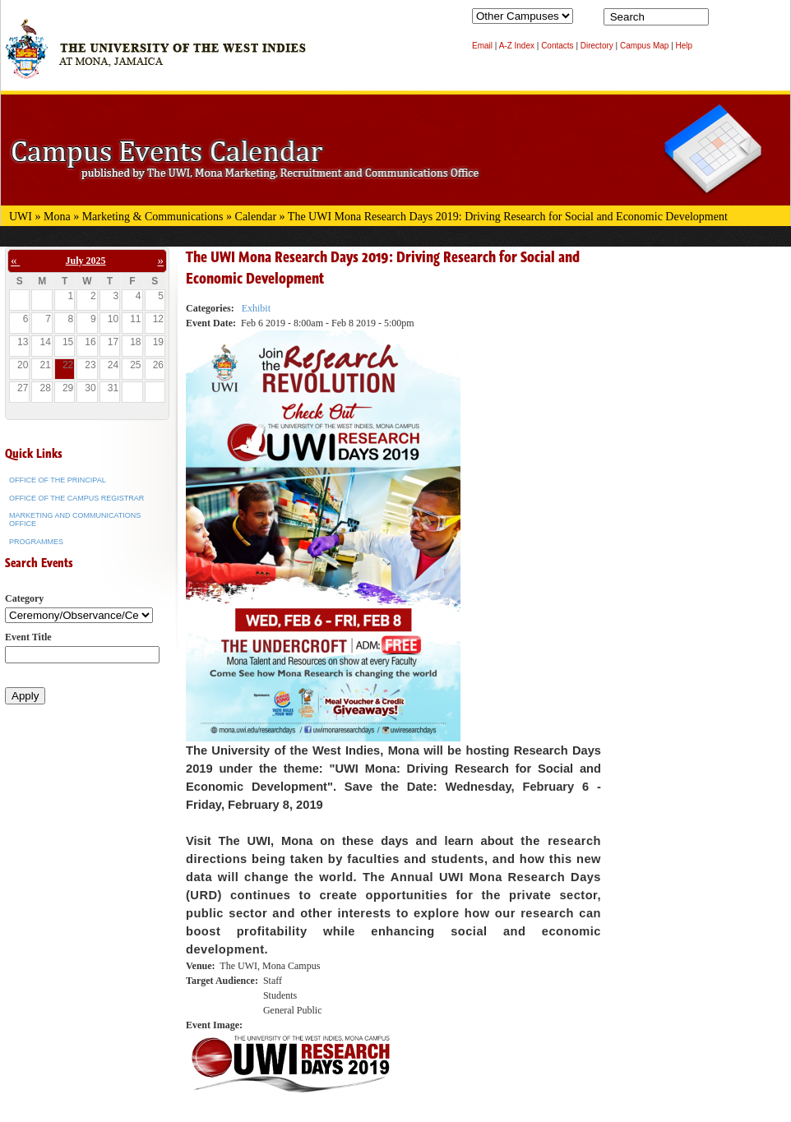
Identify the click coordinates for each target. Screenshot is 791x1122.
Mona (57, 216)
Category (24, 598)
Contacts (557, 45)
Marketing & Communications (153, 216)
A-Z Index (516, 45)
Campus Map (644, 45)
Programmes (36, 542)
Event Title (28, 637)
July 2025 (86, 260)
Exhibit (256, 308)
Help (684, 45)
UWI (20, 216)
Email (482, 45)
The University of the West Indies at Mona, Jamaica (155, 57)
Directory (597, 45)
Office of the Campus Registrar (76, 498)
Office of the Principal (57, 480)
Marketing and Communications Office (75, 519)
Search (724, 20)
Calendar (256, 216)
